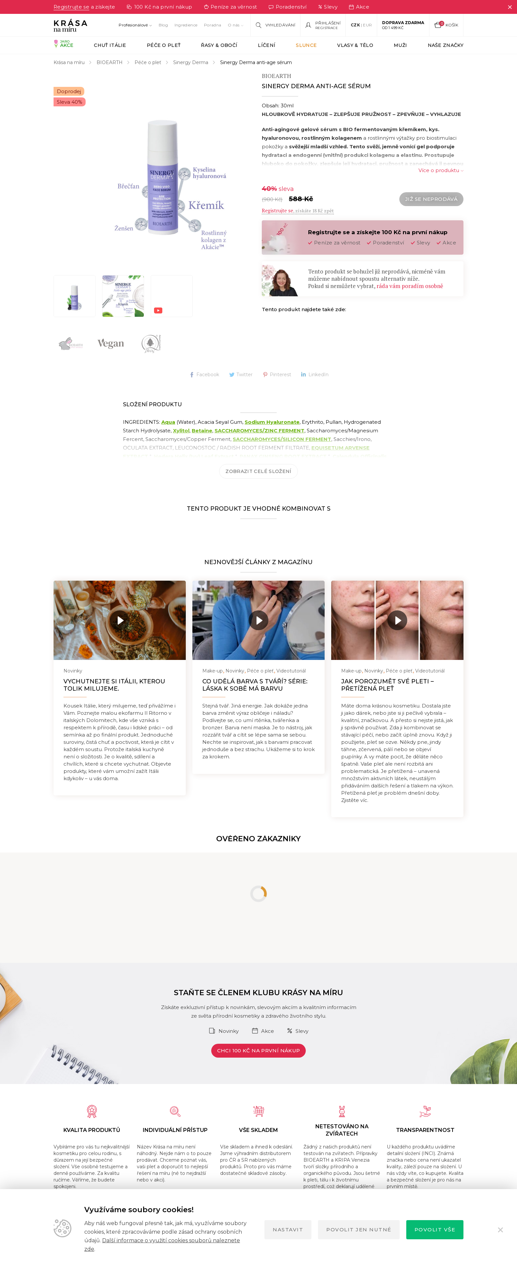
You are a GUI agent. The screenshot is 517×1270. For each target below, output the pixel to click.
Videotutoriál (291, 671)
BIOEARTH (110, 62)
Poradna (212, 24)
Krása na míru (69, 62)
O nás (234, 24)
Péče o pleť (148, 62)
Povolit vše (435, 1229)
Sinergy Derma (190, 62)
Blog (163, 24)
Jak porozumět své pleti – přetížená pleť (387, 685)
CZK (355, 24)
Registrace (326, 28)
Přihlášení (327, 23)
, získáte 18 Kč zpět (298, 210)
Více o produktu (438, 170)
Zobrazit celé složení (258, 471)
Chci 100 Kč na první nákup (258, 1050)
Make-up (212, 671)
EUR (367, 24)
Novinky (72, 671)
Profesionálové (133, 24)
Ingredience (186, 24)
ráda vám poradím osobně (410, 286)
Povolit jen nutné (358, 1229)
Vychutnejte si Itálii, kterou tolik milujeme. (114, 685)
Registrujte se (71, 7)
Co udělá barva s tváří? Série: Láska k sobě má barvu (254, 685)
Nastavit (288, 1229)
